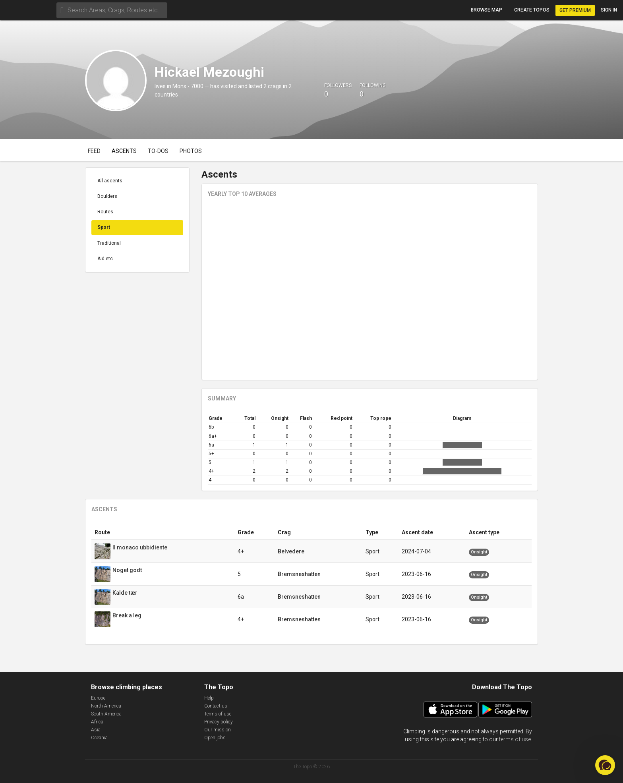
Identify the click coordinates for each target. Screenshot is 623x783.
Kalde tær (125, 593)
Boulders (107, 196)
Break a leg (127, 615)
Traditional (109, 243)
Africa (97, 722)
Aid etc (105, 258)
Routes (105, 212)
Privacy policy (218, 722)
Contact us (215, 706)
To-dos (158, 151)
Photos (191, 151)
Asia (96, 730)
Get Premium (575, 10)
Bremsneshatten (299, 574)
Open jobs (215, 737)
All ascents (109, 181)
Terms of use (217, 714)
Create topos (531, 10)
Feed (94, 151)
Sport (103, 227)
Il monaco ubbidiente (140, 547)
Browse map (486, 10)
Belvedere (291, 551)
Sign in (609, 10)
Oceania (99, 737)
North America (106, 706)
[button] (605, 765)
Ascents (124, 151)
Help (209, 698)
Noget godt (127, 570)
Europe (98, 698)
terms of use (515, 739)
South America (106, 714)
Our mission (217, 730)
